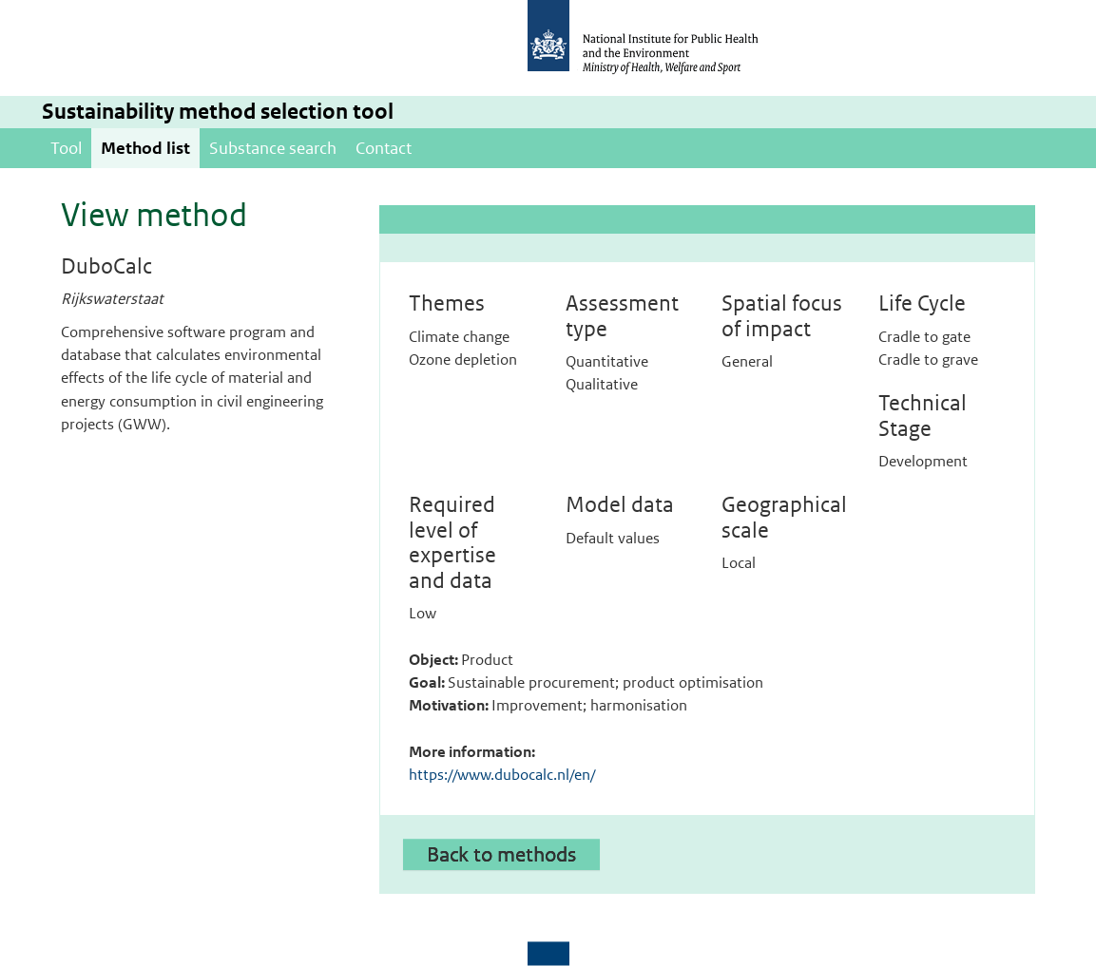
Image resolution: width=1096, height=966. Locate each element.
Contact (384, 148)
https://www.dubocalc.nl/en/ (502, 775)
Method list (145, 148)
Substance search (272, 148)
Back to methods (501, 854)
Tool (66, 148)
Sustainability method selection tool (218, 111)
